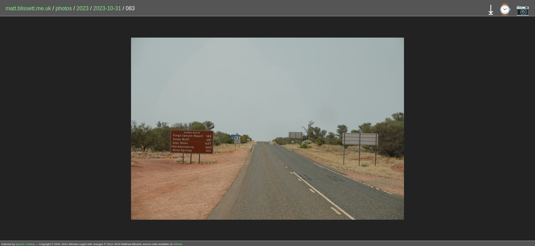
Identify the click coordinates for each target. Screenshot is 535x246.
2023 (82, 8)
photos (64, 8)
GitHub (178, 244)
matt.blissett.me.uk (28, 8)
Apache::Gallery (25, 244)
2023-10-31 (107, 8)
